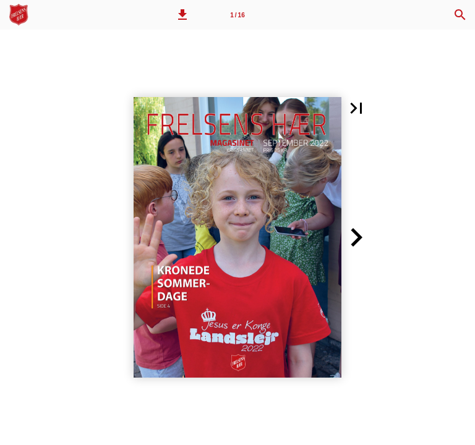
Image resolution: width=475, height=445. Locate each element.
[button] (182, 15)
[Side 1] (237, 15)
